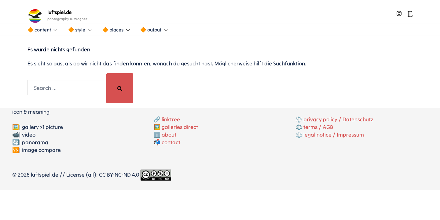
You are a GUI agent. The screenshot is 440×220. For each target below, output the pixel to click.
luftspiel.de (59, 12)
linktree (171, 119)
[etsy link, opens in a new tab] (410, 12)
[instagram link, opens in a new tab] (399, 12)
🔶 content (39, 30)
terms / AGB (318, 126)
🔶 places (112, 30)
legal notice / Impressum (333, 134)
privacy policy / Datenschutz (338, 119)
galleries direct (180, 126)
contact (171, 142)
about (169, 134)
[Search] (119, 88)
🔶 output (150, 30)
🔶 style (76, 30)
